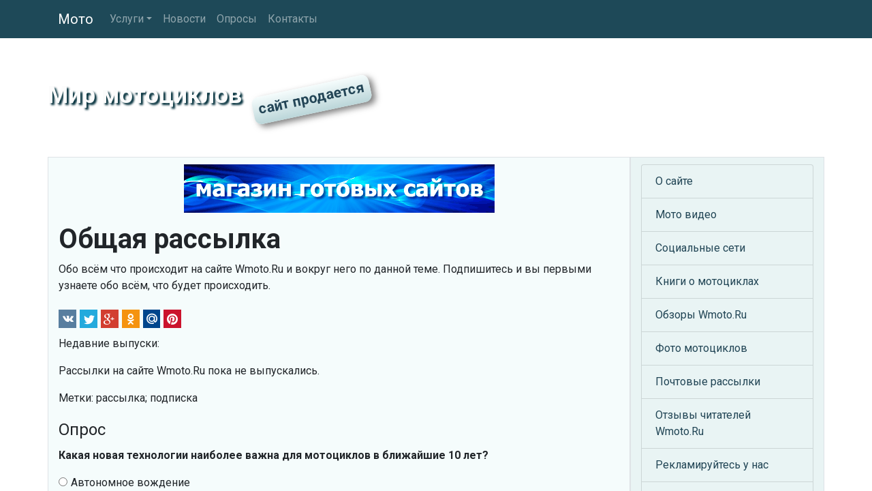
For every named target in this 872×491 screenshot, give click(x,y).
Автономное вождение (124, 482)
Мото (75, 19)
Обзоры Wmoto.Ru (701, 314)
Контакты (292, 18)
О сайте (674, 181)
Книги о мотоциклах (707, 281)
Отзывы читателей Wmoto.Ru (703, 423)
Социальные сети (700, 247)
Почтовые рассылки (707, 381)
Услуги (127, 18)
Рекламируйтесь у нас (711, 464)
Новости (184, 18)
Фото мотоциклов (701, 348)
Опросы (237, 18)
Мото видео (686, 214)
